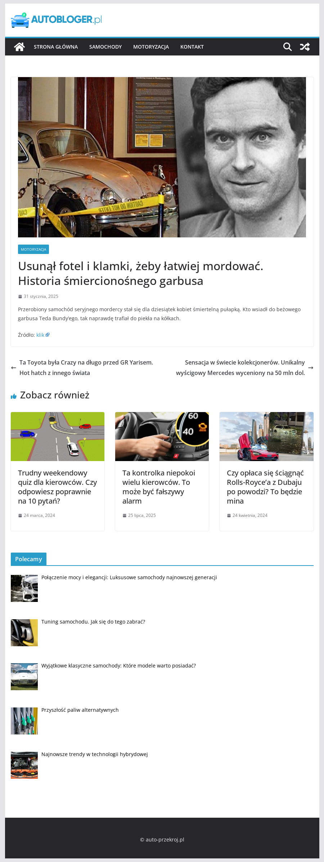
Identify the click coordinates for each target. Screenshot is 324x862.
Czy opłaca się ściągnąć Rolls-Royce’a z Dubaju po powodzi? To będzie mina (265, 487)
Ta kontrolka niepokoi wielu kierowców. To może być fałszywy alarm (158, 487)
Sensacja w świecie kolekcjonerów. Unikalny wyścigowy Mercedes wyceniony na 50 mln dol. (245, 367)
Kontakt (192, 46)
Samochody (105, 46)
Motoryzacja (151, 46)
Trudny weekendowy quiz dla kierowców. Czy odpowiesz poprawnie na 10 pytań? (57, 487)
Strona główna (56, 46)
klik (40, 334)
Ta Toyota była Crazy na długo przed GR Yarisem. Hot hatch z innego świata (82, 367)
